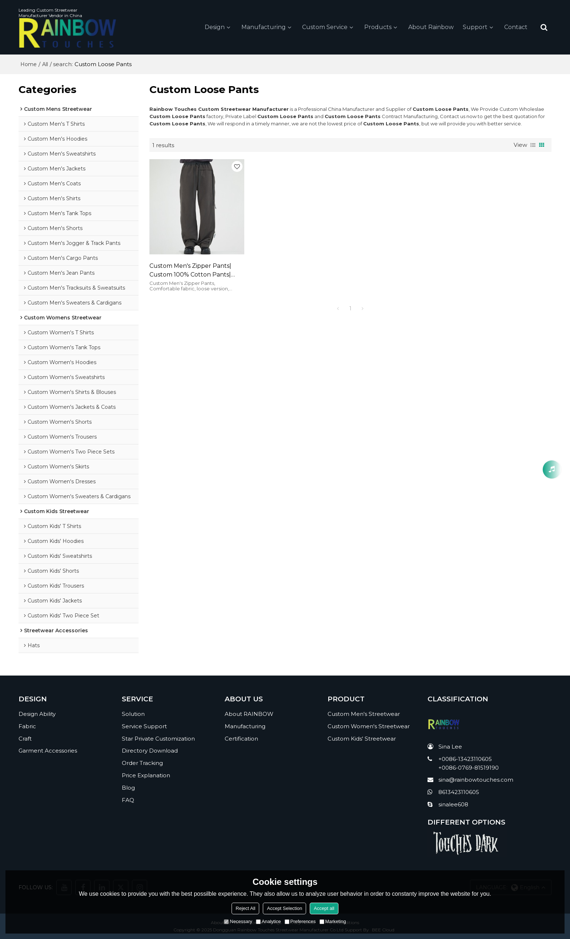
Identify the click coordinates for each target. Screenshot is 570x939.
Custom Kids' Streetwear (362, 738)
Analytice (268, 921)
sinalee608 (453, 804)
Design (215, 27)
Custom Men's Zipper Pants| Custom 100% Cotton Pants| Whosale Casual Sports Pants (191, 270)
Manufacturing (263, 27)
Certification (241, 738)
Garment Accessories (48, 750)
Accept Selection (284, 908)
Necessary (238, 921)
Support (475, 27)
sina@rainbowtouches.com (475, 779)
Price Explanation (146, 775)
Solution (133, 713)
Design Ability (37, 713)
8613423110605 (458, 792)
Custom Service (325, 27)
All (45, 64)
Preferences (300, 921)
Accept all (324, 908)
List (533, 145)
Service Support (144, 726)
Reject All (245, 908)
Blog (128, 787)
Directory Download (150, 750)
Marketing (333, 921)
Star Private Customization (158, 738)
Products (378, 27)
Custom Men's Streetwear (364, 713)
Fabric (27, 726)
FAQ (128, 800)
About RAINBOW (249, 713)
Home (28, 64)
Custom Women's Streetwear (369, 726)
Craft (25, 738)
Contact (515, 27)
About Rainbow (431, 27)
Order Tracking (142, 762)
